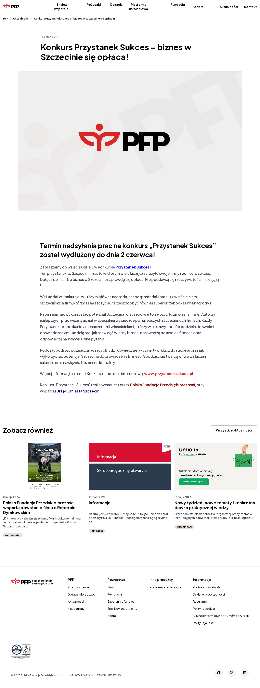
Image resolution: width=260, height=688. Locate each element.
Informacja (99, 502)
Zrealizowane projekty (122, 608)
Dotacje (116, 4)
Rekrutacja (114, 594)
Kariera (198, 7)
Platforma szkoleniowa (138, 6)
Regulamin (200, 601)
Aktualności (229, 7)
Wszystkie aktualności (234, 430)
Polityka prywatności (207, 587)
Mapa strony (76, 608)
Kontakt (250, 7)
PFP (5, 18)
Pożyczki (94, 4)
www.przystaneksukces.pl (168, 373)
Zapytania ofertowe (120, 601)
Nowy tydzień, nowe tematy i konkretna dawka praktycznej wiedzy (214, 505)
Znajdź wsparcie (61, 6)
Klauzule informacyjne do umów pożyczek (221, 615)
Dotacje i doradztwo (81, 594)
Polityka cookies (204, 608)
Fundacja (178, 4)
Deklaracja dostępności (209, 594)
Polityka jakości (203, 623)
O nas (111, 587)
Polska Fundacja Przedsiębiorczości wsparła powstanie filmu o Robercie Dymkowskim (39, 507)
